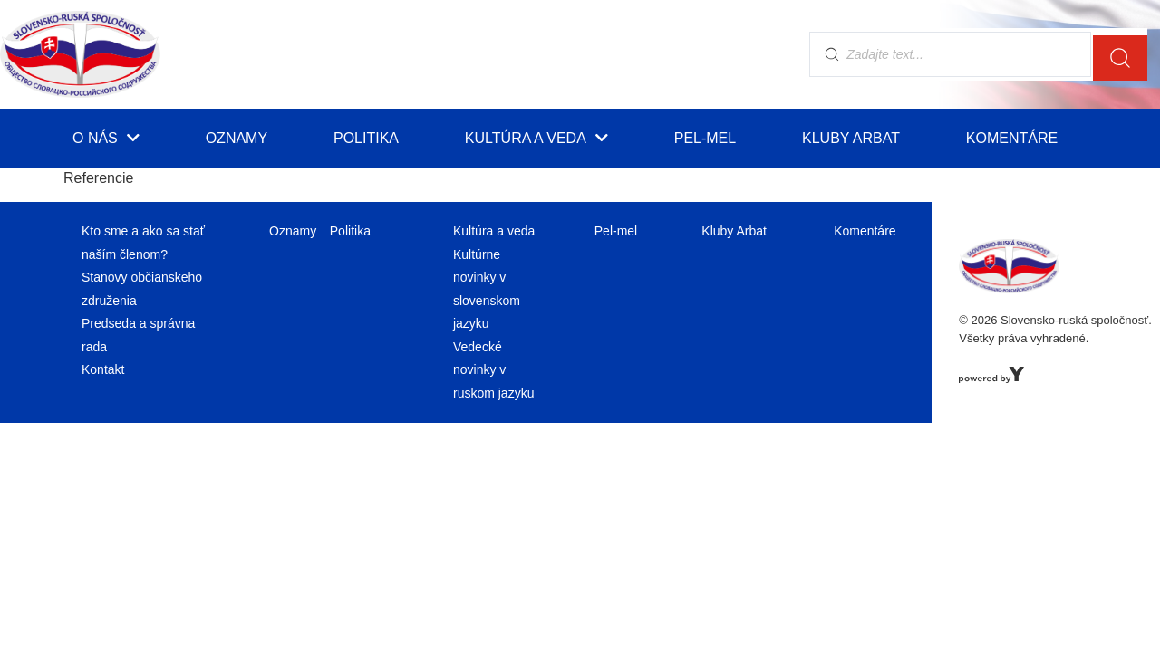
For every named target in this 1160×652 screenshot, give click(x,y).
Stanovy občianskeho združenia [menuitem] (142, 288)
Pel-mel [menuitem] (705, 138)
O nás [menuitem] (106, 138)
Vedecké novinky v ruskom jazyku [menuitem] (493, 370)
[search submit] (1120, 54)
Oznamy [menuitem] (236, 138)
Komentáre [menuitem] (1012, 138)
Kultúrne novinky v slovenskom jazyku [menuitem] (486, 289)
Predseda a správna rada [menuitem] (138, 334)
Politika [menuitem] (366, 138)
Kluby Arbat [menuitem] (851, 138)
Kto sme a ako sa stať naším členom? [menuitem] (143, 242)
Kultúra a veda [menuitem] (536, 138)
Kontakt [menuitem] (103, 369)
